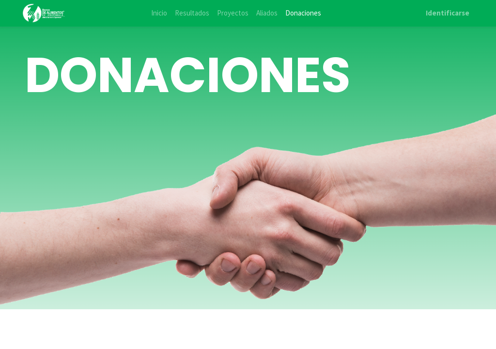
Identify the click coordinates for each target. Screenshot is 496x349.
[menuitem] (159, 13)
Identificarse (447, 12)
